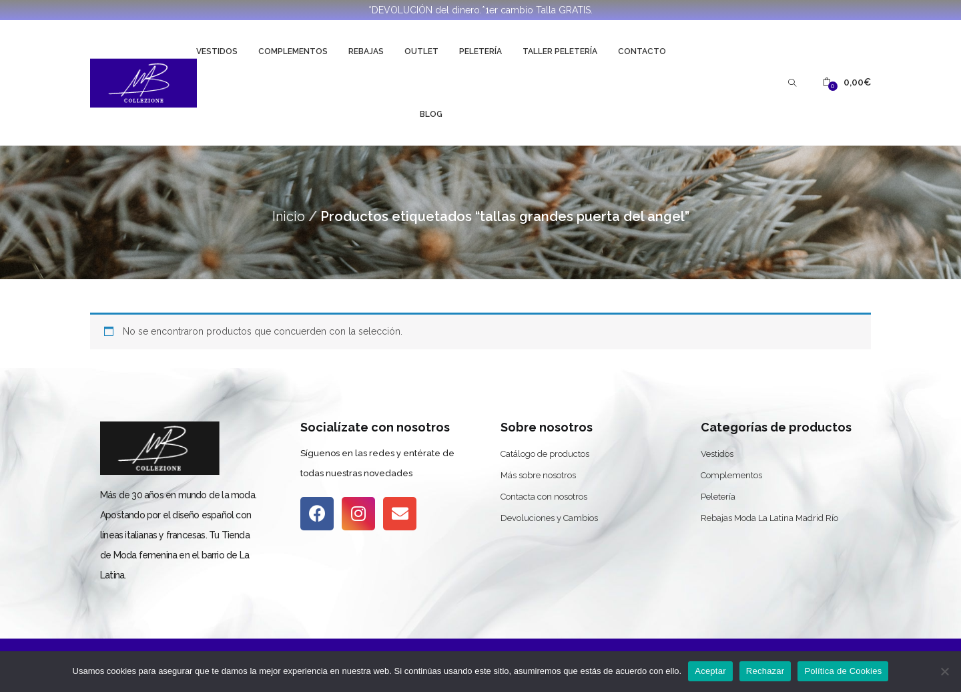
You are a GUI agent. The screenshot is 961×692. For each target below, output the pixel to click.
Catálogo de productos (545, 454)
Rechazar (765, 671)
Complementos (293, 51)
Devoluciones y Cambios (549, 518)
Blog (431, 114)
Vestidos (217, 51)
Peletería (480, 51)
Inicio (288, 216)
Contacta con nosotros (544, 497)
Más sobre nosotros (538, 475)
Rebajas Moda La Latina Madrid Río (769, 518)
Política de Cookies (843, 671)
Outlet (421, 51)
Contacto (642, 51)
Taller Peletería (560, 51)
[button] (847, 82)
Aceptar (710, 671)
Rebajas (366, 51)
